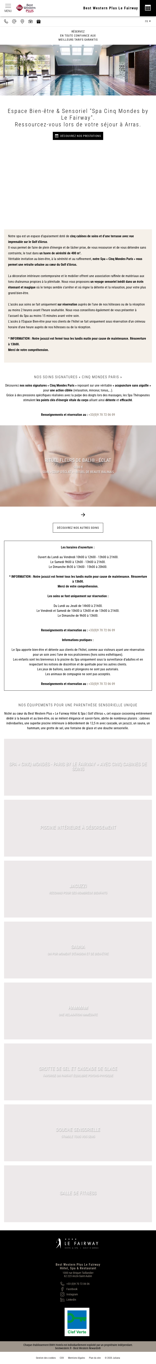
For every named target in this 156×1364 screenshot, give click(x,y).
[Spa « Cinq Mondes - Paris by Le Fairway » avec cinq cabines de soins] (78, 767)
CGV (62, 1357)
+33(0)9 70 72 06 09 (102, 415)
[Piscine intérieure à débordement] (78, 828)
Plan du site (95, 1357)
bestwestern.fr (63, 1348)
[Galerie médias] (30, 21)
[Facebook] (75, 1289)
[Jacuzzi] (78, 889)
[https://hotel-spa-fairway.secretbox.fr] (39, 21)
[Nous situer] (22, 21)
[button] (83, 515)
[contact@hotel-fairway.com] (14, 21)
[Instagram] (75, 1294)
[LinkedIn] (75, 1300)
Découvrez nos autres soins (78, 527)
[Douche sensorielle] (78, 1132)
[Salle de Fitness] (78, 1193)
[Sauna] (78, 950)
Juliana (116, 1357)
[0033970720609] (6, 21)
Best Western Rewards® (87, 1348)
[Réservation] (148, 8)
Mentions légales (76, 1357)
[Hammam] (78, 1011)
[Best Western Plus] (28, 8)
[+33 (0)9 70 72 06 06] (75, 1284)
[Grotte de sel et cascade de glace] (78, 1071)
